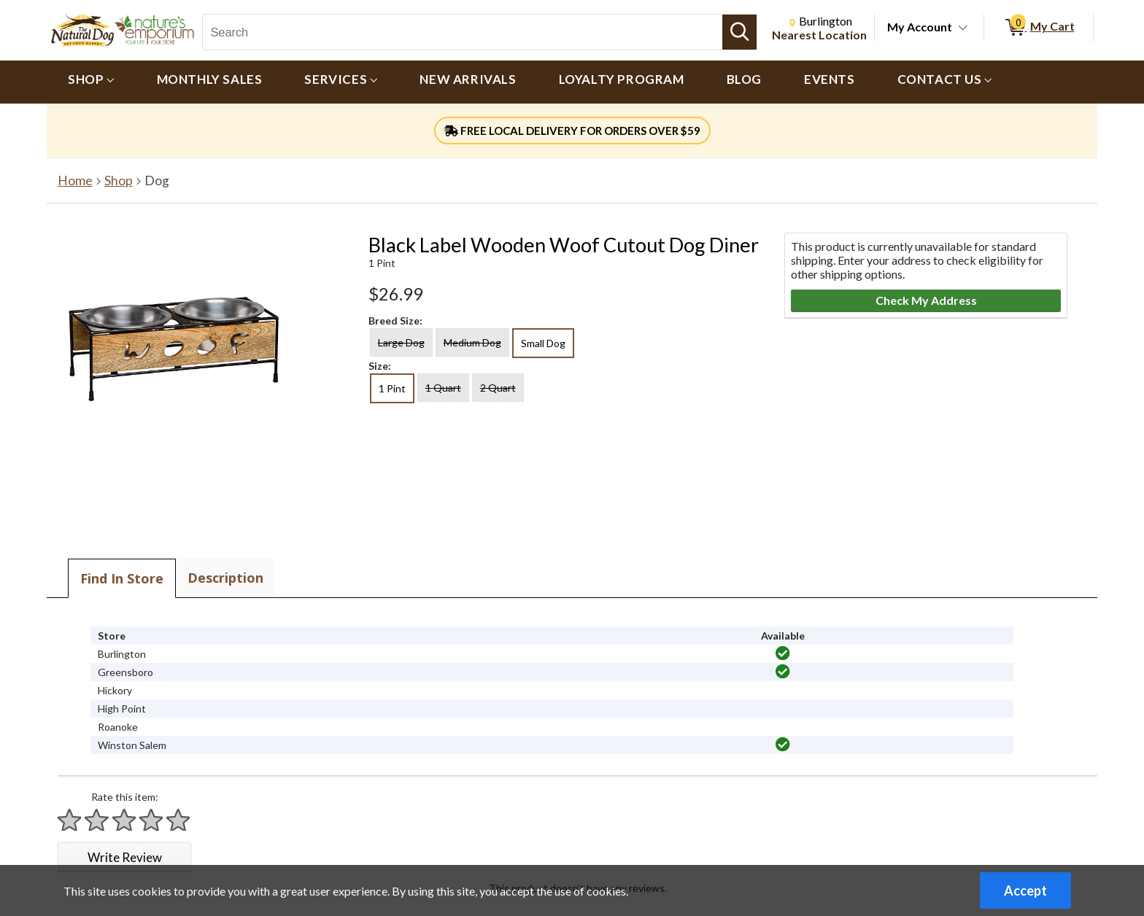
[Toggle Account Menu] (963, 28)
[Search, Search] (462, 32)
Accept (1025, 890)
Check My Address (926, 300)
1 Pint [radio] (392, 388)
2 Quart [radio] (498, 387)
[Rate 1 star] (70, 820)
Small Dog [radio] (543, 343)
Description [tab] (225, 577)
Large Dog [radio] (401, 342)
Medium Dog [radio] (472, 342)
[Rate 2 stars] (97, 820)
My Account (919, 27)
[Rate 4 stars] (151, 820)
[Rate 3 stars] (124, 820)
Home (75, 180)
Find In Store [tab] (121, 578)
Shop (118, 180)
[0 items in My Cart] (1039, 28)
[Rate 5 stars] (178, 820)
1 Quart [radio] (443, 387)
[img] (783, 653)
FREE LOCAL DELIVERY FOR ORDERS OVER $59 (572, 130)
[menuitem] (91, 82)
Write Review (125, 857)
